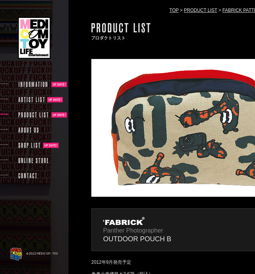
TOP (173, 10)
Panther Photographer (133, 230)
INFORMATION (33, 84)
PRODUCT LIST (200, 10)
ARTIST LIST (31, 99)
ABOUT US (28, 130)
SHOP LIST (29, 145)
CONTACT (27, 175)
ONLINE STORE (33, 160)
